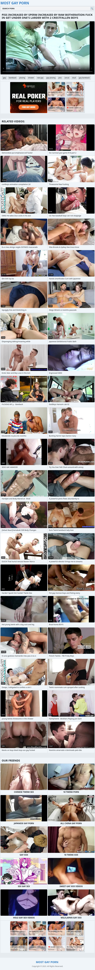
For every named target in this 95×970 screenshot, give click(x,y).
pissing (22, 77)
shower (31, 77)
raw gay (40, 77)
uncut (67, 77)
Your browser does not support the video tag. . (47, 47)
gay (4, 77)
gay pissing (51, 77)
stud (74, 77)
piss (60, 77)
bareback (12, 77)
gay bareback (84, 77)
